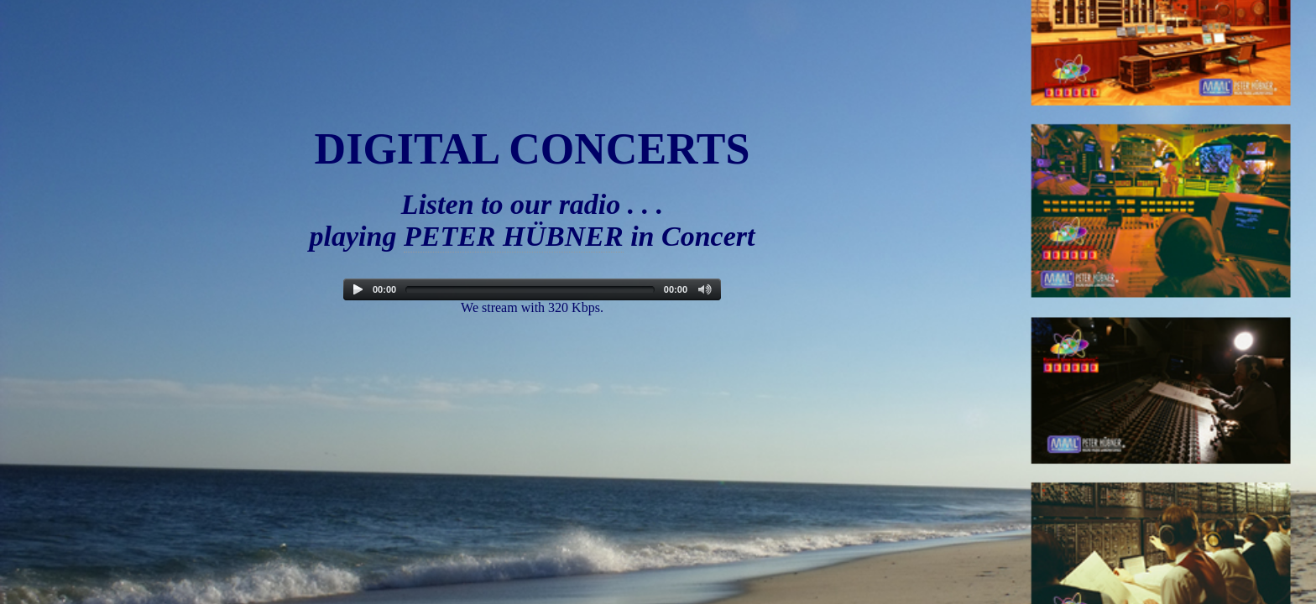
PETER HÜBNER (514, 236)
